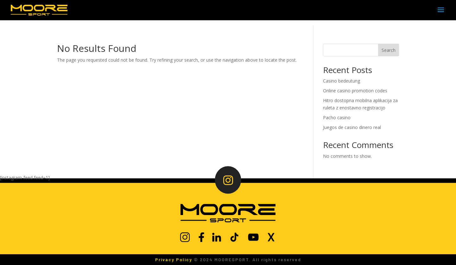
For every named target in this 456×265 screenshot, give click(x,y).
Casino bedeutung (341, 81)
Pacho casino (337, 117)
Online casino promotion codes (355, 91)
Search (389, 50)
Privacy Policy (173, 259)
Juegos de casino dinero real (352, 127)
